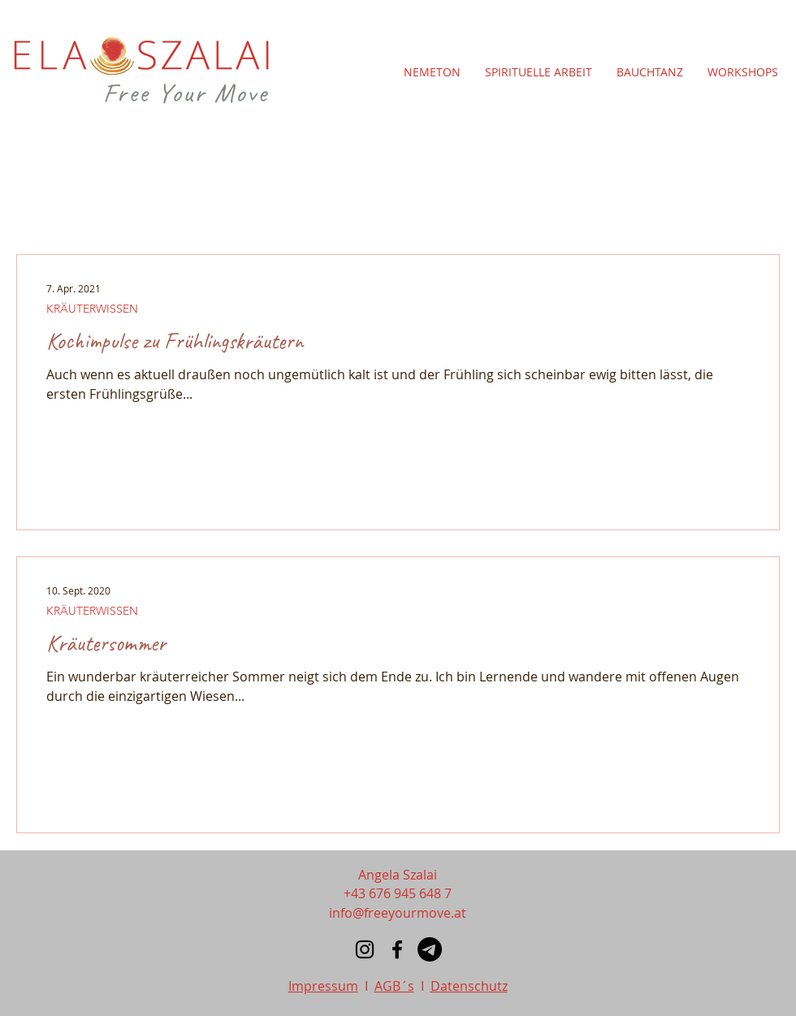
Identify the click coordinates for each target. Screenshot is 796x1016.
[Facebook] (397, 949)
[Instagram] (365, 949)
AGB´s (394, 986)
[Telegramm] (429, 949)
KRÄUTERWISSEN (92, 309)
